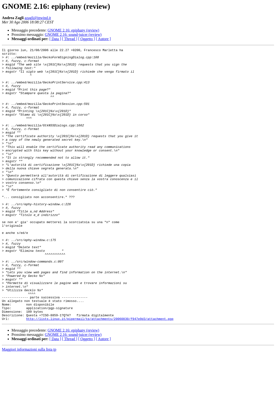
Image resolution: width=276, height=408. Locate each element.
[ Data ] (55, 39)
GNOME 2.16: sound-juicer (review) (73, 34)
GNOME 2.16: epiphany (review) (73, 30)
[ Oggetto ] (86, 39)
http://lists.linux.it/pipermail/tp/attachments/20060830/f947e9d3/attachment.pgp (99, 373)
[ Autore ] (103, 39)
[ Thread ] (69, 39)
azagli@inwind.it (38, 18)
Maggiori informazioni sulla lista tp (29, 404)
